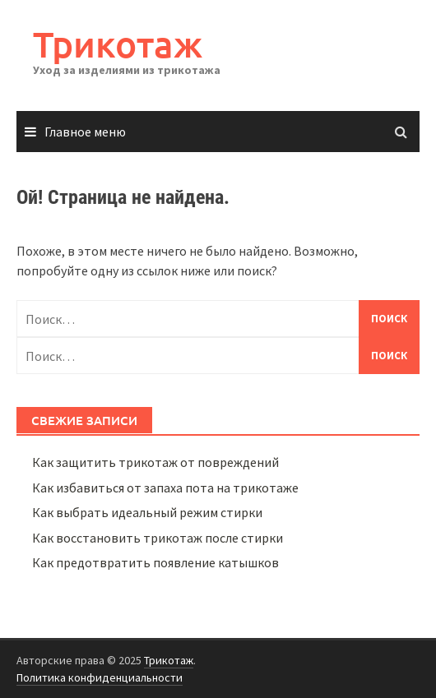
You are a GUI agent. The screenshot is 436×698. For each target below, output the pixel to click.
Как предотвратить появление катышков (155, 562)
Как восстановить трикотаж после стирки (157, 537)
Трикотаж (117, 44)
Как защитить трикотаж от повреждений (155, 462)
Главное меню (85, 131)
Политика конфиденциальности (99, 677)
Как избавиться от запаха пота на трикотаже (165, 487)
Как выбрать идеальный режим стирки (147, 512)
